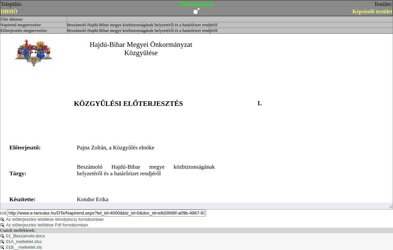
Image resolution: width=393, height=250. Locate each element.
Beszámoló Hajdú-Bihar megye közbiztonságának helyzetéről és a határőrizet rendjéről (142, 24)
